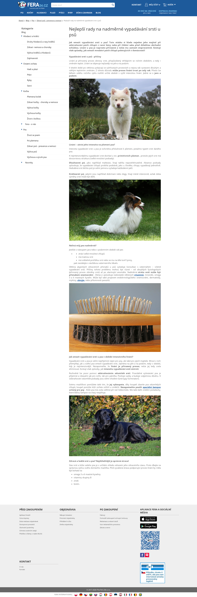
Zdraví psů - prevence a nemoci (41, 146)
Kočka (26, 91)
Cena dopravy (24, 518)
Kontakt (22, 569)
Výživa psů (32, 151)
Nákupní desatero (66, 515)
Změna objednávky (66, 524)
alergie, (81, 280)
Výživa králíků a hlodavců (38, 52)
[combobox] (83, 5)
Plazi (52, 12)
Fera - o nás (30, 124)
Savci (29, 85)
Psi (22, 12)
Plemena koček (34, 96)
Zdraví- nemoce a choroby (39, 47)
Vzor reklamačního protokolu (110, 524)
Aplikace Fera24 (24, 515)
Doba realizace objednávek (28, 521)
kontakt (136, 4)
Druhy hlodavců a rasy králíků (41, 41)
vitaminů (139, 275)
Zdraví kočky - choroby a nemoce (42, 102)
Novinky (29, 162)
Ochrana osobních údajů (28, 531)
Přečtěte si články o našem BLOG (30, 534)
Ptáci (61, 12)
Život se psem (33, 135)
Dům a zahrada (84, 12)
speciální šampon (152, 387)
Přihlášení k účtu (65, 521)
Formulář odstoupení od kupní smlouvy (114, 518)
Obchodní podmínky (26, 528)
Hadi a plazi (32, 69)
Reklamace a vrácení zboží (109, 521)
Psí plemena (32, 140)
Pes (25, 129)
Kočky (30, 12)
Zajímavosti (32, 58)
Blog (98, 12)
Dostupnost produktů (27, 524)
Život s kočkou (33, 118)
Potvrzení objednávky (67, 518)
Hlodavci (42, 12)
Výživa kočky (33, 107)
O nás (21, 567)
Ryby (70, 12)
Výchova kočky (34, 113)
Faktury (102, 515)
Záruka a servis (105, 528)
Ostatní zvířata (30, 63)
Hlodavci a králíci (31, 36)
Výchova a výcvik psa (37, 157)
